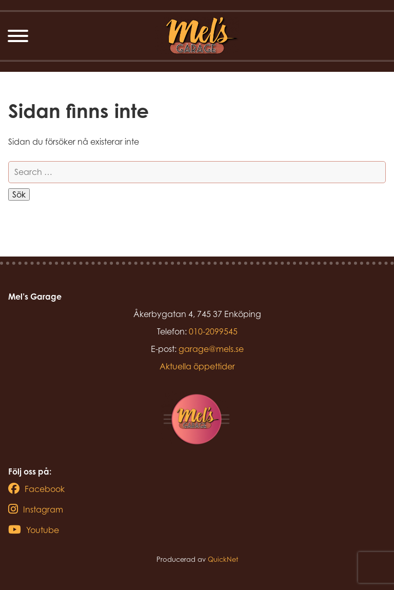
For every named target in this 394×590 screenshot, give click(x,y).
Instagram (35, 509)
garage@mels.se (211, 349)
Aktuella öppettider (197, 366)
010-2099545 (213, 331)
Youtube (33, 530)
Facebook (36, 489)
